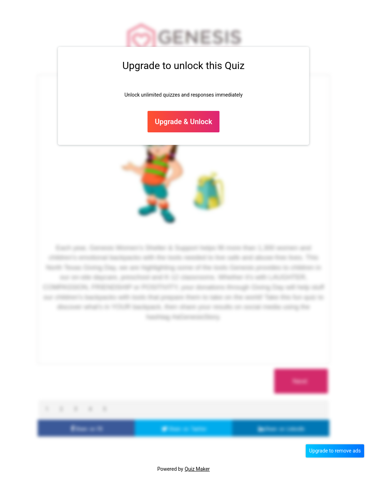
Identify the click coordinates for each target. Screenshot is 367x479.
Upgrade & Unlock (183, 121)
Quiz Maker (197, 469)
